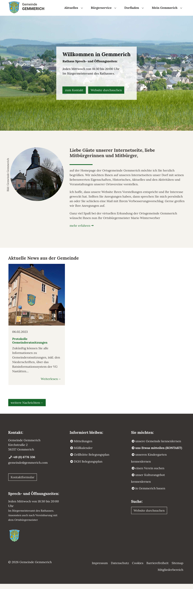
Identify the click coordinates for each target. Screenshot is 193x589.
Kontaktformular (23, 482)
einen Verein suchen (149, 473)
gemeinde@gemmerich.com (28, 468)
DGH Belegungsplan (88, 466)
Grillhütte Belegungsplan (91, 460)
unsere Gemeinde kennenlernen (158, 446)
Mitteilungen (83, 446)
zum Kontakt (74, 95)
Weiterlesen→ (51, 384)
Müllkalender (83, 453)
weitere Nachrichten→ (27, 408)
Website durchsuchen (106, 95)
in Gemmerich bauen (150, 493)
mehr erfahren (80, 231)
